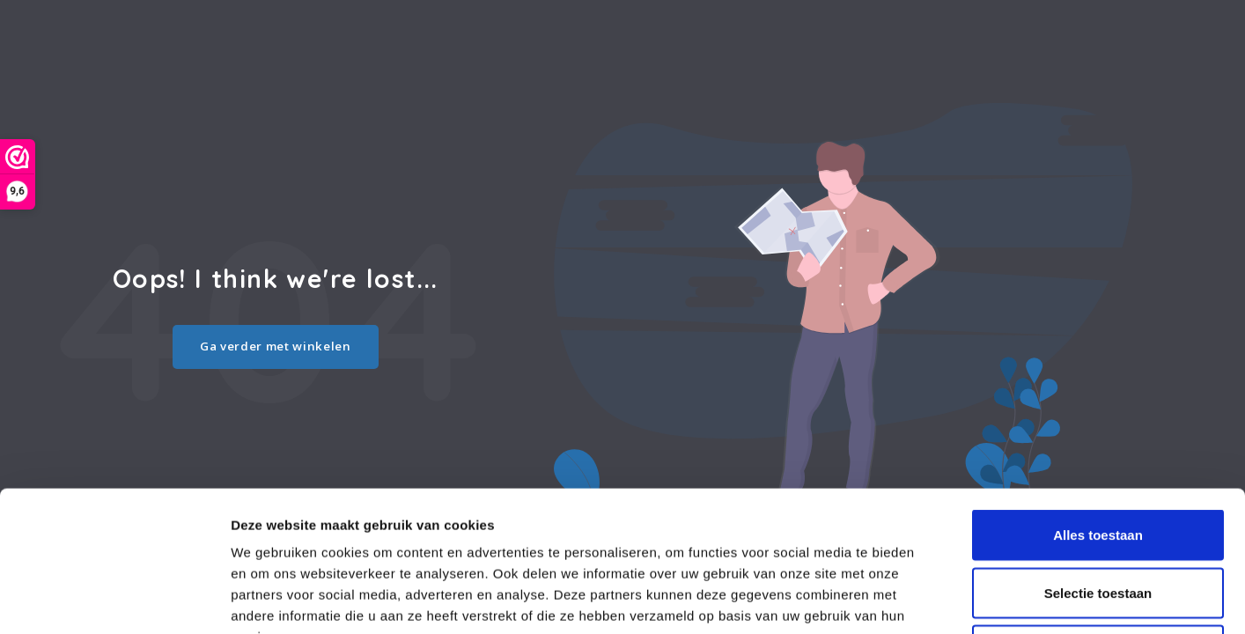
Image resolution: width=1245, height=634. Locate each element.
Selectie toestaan (1098, 460)
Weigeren (1097, 518)
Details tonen (951, 599)
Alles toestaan (1098, 402)
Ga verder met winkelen (275, 346)
